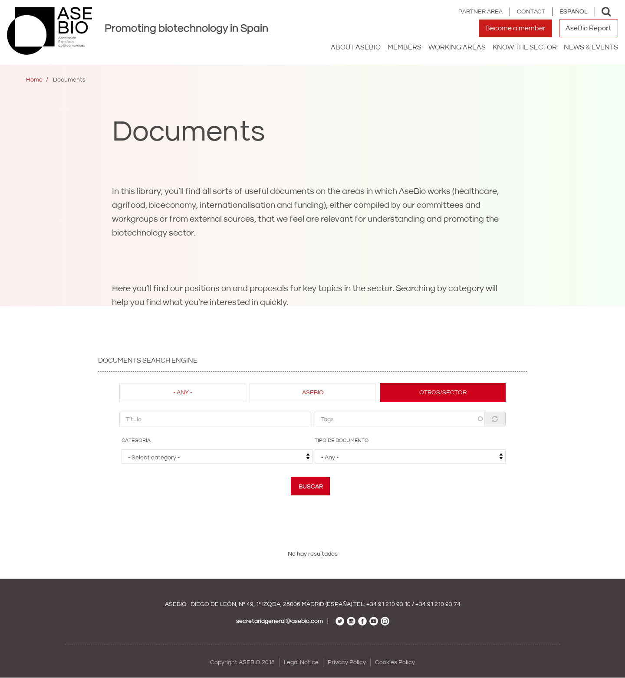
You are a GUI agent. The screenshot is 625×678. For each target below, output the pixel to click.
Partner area (480, 12)
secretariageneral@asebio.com (279, 621)
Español (573, 12)
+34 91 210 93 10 (388, 604)
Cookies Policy (395, 662)
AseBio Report (589, 28)
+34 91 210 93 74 (438, 604)
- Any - (182, 393)
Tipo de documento (341, 440)
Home (34, 80)
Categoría (136, 440)
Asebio (313, 393)
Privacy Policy (347, 662)
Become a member (515, 28)
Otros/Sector (443, 393)
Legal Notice (301, 662)
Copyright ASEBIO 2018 (242, 662)
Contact (531, 12)
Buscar (311, 487)
